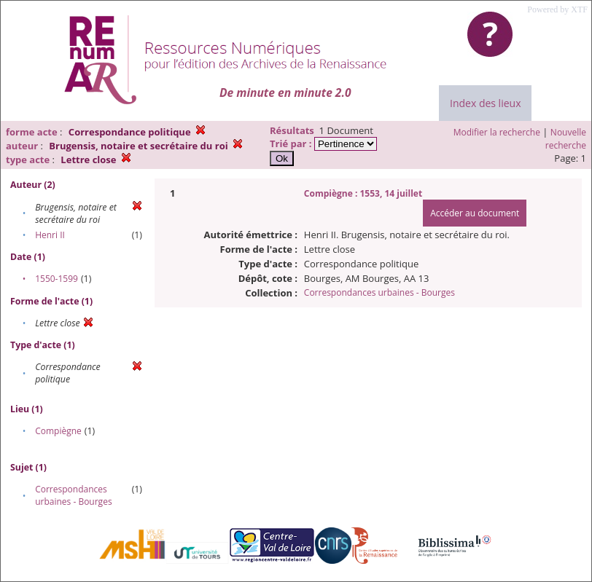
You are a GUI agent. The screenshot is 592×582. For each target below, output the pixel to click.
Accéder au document (474, 213)
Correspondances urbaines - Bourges (73, 495)
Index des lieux (485, 103)
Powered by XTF (557, 9)
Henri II (50, 235)
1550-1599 (56, 278)
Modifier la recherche (496, 132)
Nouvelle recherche (565, 139)
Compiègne (58, 431)
